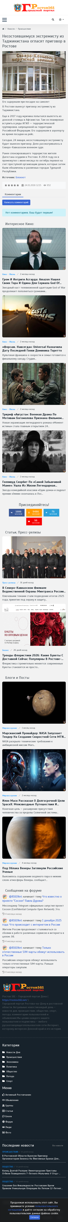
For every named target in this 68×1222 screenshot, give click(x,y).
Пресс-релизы (8, 582)
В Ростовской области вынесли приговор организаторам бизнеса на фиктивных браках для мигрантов (30, 1157)
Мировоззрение (9, 728)
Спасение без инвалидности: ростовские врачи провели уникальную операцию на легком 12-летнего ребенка (32, 1187)
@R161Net (16, 896)
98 (33, 521)
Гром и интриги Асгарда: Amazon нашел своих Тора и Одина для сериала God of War (31, 281)
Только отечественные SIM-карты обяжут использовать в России (33, 951)
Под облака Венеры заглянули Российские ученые (32, 870)
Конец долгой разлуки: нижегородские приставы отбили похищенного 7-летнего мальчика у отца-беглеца (30, 1172)
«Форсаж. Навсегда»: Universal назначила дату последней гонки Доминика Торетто (32, 348)
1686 (16, 512)
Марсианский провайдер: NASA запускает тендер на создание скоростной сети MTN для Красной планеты (33, 735)
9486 (33, 512)
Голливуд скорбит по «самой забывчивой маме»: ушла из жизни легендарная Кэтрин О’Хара (31, 483)
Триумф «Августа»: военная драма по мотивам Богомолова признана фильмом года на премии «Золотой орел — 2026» (32, 416)
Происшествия (10, 1151)
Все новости (57, 1145)
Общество (7, 1166)
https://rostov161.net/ (15, 1000)
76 (51, 512)
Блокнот (21, 177)
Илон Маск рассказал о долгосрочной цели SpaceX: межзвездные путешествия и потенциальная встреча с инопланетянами (33, 802)
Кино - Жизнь (8, 274)
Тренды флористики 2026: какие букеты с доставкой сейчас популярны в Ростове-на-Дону (32, 657)
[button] (4, 20)
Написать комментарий (16, 202)
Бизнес (5, 650)
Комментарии (13, 194)
